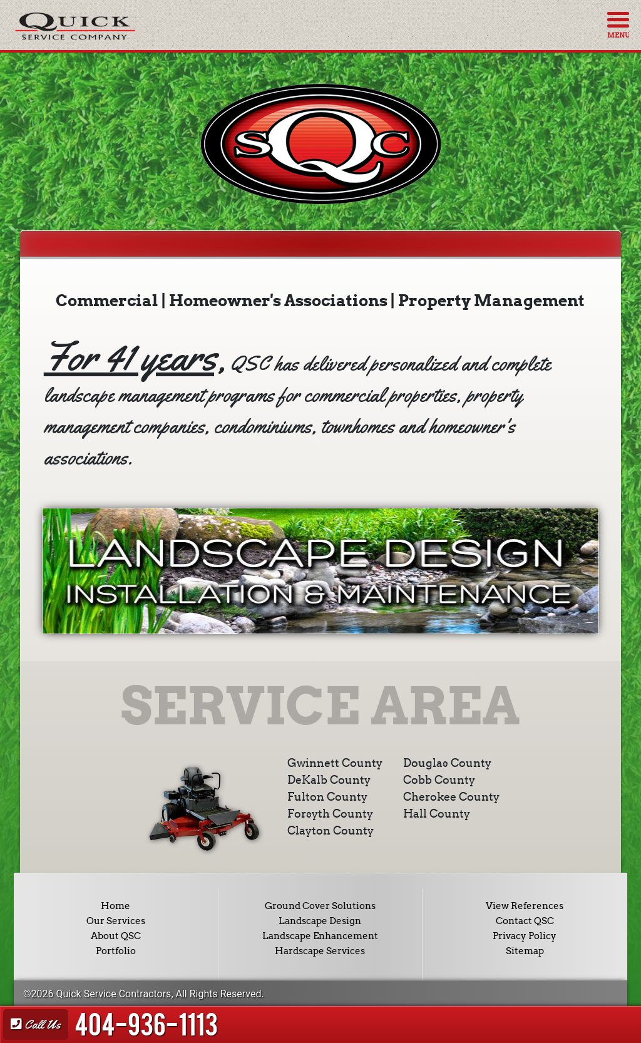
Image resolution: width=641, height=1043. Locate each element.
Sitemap (525, 951)
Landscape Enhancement (320, 936)
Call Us (36, 1024)
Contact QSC (525, 921)
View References (524, 906)
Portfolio (116, 951)
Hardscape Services (320, 951)
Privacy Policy (524, 936)
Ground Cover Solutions (320, 906)
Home (115, 906)
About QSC (116, 936)
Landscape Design (320, 921)
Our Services (115, 921)
